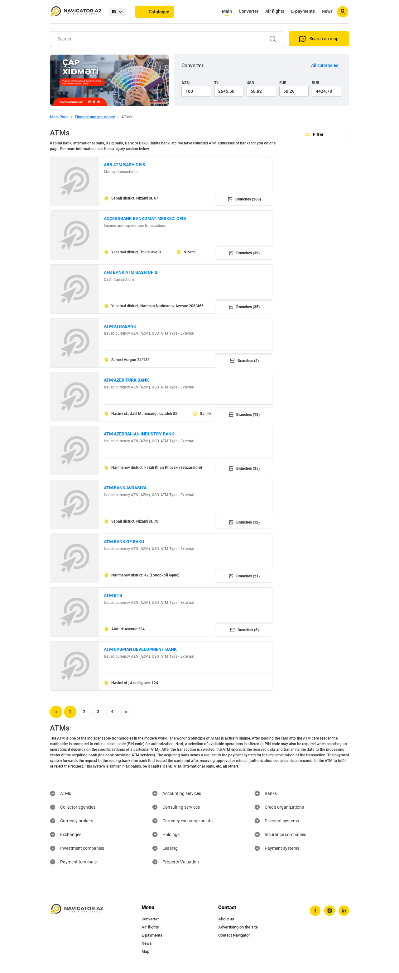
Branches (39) (244, 253)
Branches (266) (244, 199)
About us (226, 919)
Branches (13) (244, 414)
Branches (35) (244, 306)
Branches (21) (244, 576)
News (327, 11)
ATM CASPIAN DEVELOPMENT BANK (140, 649)
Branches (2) (244, 360)
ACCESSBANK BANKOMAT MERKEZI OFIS (145, 218)
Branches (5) (244, 630)
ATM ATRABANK (120, 326)
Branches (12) (244, 522)
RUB (315, 82)
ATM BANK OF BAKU (124, 541)
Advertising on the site (238, 927)
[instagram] (329, 910)
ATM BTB (113, 595)
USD (250, 82)
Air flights (274, 11)
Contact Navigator (234, 935)
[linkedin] (344, 910)
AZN (185, 82)
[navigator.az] (76, 909)
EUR (282, 82)
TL (216, 82)
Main (227, 11)
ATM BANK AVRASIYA (125, 487)
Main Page (59, 117)
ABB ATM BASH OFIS (124, 164)
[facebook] (315, 910)
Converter (248, 11)
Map (145, 951)
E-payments (303, 11)
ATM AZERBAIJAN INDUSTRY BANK (139, 433)
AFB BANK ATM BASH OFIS (130, 272)
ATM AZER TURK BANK (126, 380)
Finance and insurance (95, 117)
